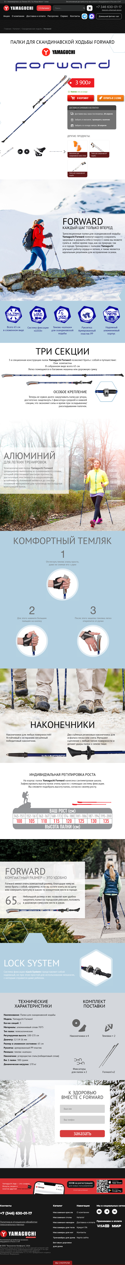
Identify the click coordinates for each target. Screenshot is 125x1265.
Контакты (75, 16)
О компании (18, 16)
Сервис (64, 16)
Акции (6, 16)
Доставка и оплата (36, 16)
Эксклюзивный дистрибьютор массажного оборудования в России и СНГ (93, 2)
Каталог (80, 1217)
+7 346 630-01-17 (109, 7)
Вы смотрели (62, 1263)
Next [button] (65, 152)
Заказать (82, 1133)
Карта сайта (82, 1237)
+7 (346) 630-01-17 (16, 1213)
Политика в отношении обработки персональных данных (18, 1223)
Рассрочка (53, 16)
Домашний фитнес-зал (109, 16)
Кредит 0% (82, 1227)
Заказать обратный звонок (112, 10)
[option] (9, 151)
